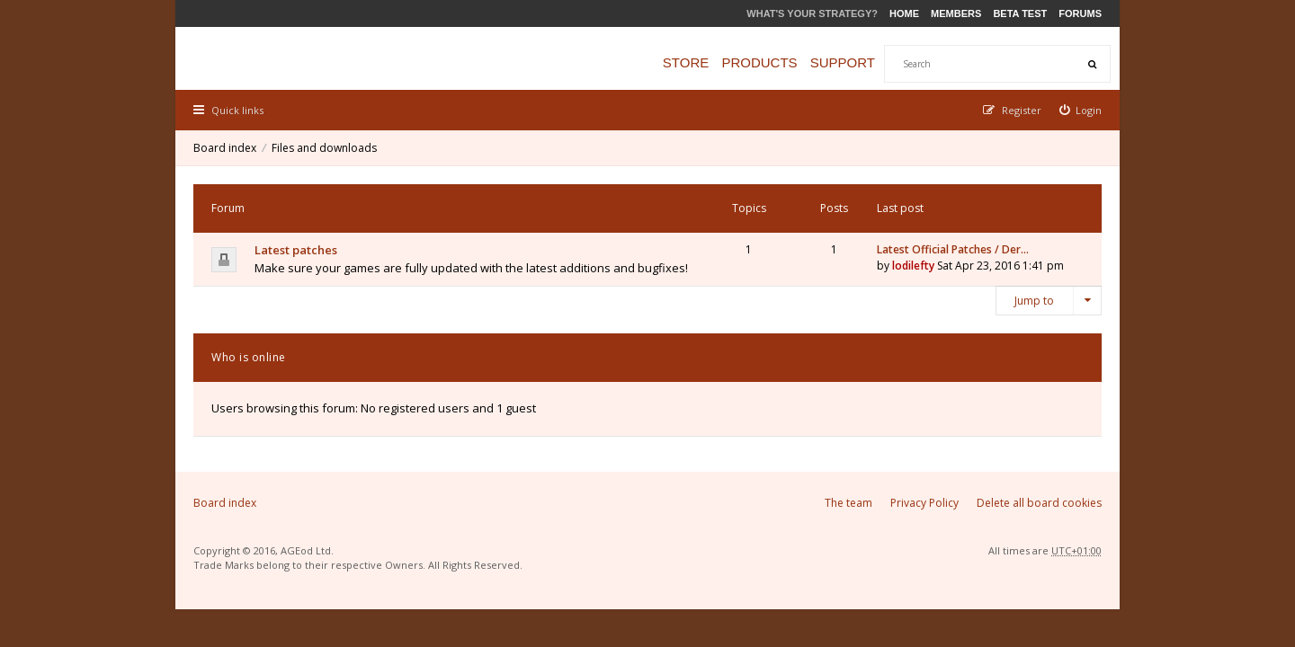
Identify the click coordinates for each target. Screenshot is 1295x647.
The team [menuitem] (848, 502)
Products (759, 62)
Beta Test (1020, 13)
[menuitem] (1081, 110)
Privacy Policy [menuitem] (924, 502)
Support (842, 62)
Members (956, 13)
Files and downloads (324, 147)
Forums (1080, 13)
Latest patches (296, 250)
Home (904, 13)
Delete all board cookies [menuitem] (1039, 502)
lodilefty (913, 265)
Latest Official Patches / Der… (953, 249)
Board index (224, 147)
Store (686, 62)
